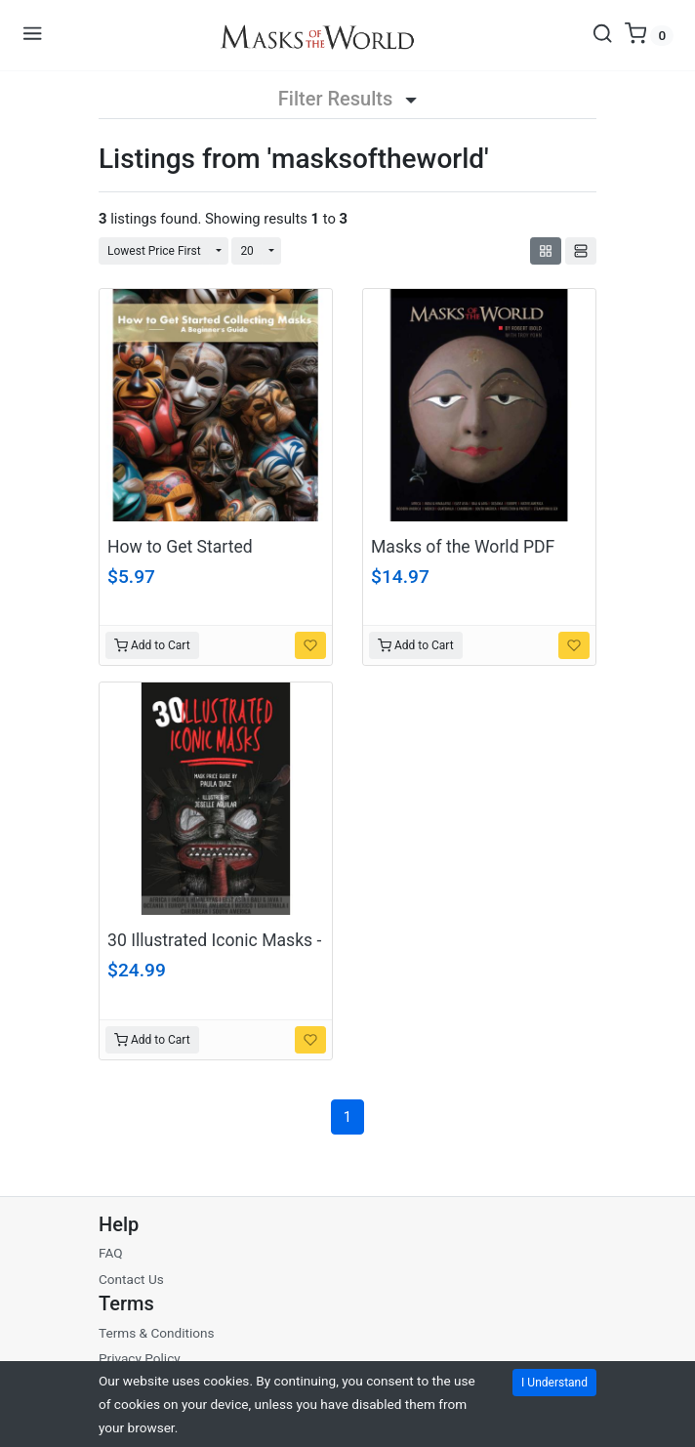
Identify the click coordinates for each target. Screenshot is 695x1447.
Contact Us (131, 1279)
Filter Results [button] (347, 98)
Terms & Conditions (157, 1333)
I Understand (554, 1382)
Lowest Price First (154, 251)
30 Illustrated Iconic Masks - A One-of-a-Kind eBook (214, 950)
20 (247, 251)
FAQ (111, 1253)
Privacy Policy (140, 1358)
